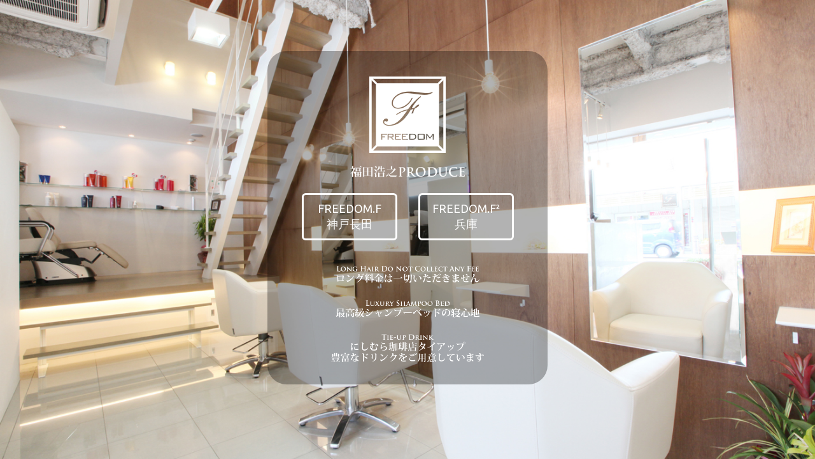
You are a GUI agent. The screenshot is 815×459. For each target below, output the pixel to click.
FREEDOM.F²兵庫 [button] (466, 216)
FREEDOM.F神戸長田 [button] (349, 216)
